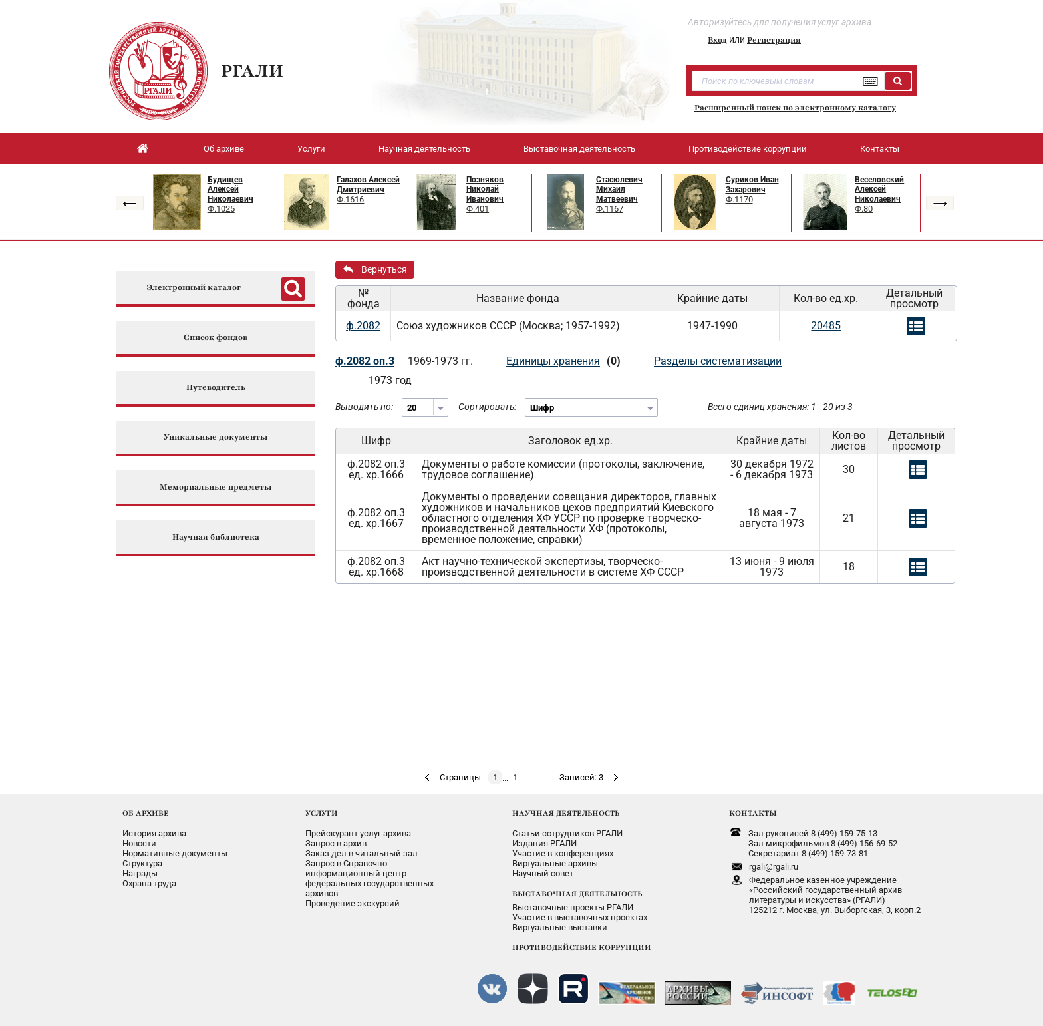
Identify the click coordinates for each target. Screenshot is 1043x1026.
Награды (140, 873)
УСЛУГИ (321, 813)
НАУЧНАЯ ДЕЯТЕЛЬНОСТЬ (565, 813)
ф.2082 (363, 325)
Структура (142, 863)
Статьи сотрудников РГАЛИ (567, 833)
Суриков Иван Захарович (752, 184)
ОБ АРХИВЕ (145, 813)
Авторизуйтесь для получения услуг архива (779, 22)
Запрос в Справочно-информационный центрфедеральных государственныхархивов (369, 878)
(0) (614, 361)
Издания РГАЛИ (544, 843)
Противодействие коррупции (747, 149)
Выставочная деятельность (579, 149)
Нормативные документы (174, 853)
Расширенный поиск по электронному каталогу (795, 107)
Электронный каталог (193, 288)
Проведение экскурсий (352, 903)
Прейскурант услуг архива (358, 833)
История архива (154, 833)
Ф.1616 (350, 199)
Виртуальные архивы (555, 863)
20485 (826, 325)
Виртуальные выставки (559, 927)
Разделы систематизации (718, 361)
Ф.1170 (739, 199)
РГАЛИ (252, 71)
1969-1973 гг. (440, 361)
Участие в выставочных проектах (579, 917)
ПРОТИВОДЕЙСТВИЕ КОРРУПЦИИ (581, 947)
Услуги (311, 149)
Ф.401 (477, 209)
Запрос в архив (336, 843)
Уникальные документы (215, 437)
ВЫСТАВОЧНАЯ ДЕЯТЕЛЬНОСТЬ (577, 893)
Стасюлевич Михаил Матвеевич (619, 189)
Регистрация (774, 40)
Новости (139, 843)
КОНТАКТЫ (753, 813)
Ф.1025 (221, 209)
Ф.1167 (609, 209)
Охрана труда (149, 883)
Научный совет (542, 873)
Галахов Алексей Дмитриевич (368, 184)
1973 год (390, 380)
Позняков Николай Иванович (485, 189)
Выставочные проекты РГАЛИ (572, 907)
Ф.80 (864, 209)
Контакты (879, 149)
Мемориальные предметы (215, 487)
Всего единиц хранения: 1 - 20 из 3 (780, 406)
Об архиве (224, 149)
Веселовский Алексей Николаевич (879, 189)
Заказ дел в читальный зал (361, 853)
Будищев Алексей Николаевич (230, 189)
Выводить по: (364, 406)
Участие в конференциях (562, 853)
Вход (717, 40)
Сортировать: (487, 406)
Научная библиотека (215, 537)
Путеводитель (215, 388)
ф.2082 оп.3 (364, 361)
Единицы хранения (553, 361)
